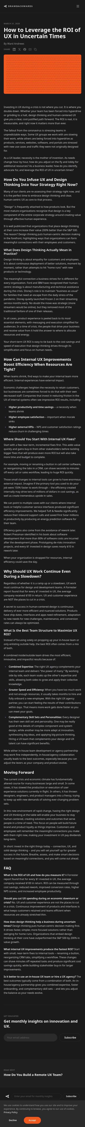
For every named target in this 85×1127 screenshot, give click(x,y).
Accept (32, 1120)
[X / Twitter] (19, 49)
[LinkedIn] (14, 49)
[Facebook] (24, 49)
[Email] (30, 49)
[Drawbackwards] (7, 1096)
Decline (13, 1120)
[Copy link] (35, 49)
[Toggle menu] (77, 6)
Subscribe (70, 1037)
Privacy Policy (10, 1112)
